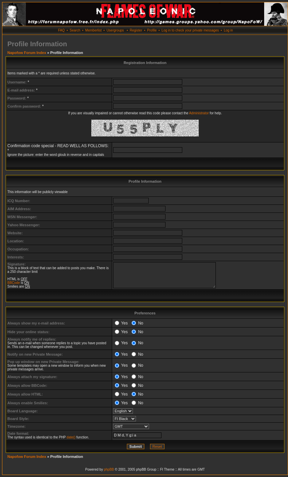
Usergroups (115, 30)
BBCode (13, 283)
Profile (151, 30)
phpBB (109, 469)
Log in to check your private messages (190, 30)
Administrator (199, 113)
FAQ (61, 30)
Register (136, 30)
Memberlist (93, 30)
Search (75, 30)
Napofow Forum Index (26, 53)
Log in (228, 30)
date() (71, 437)
